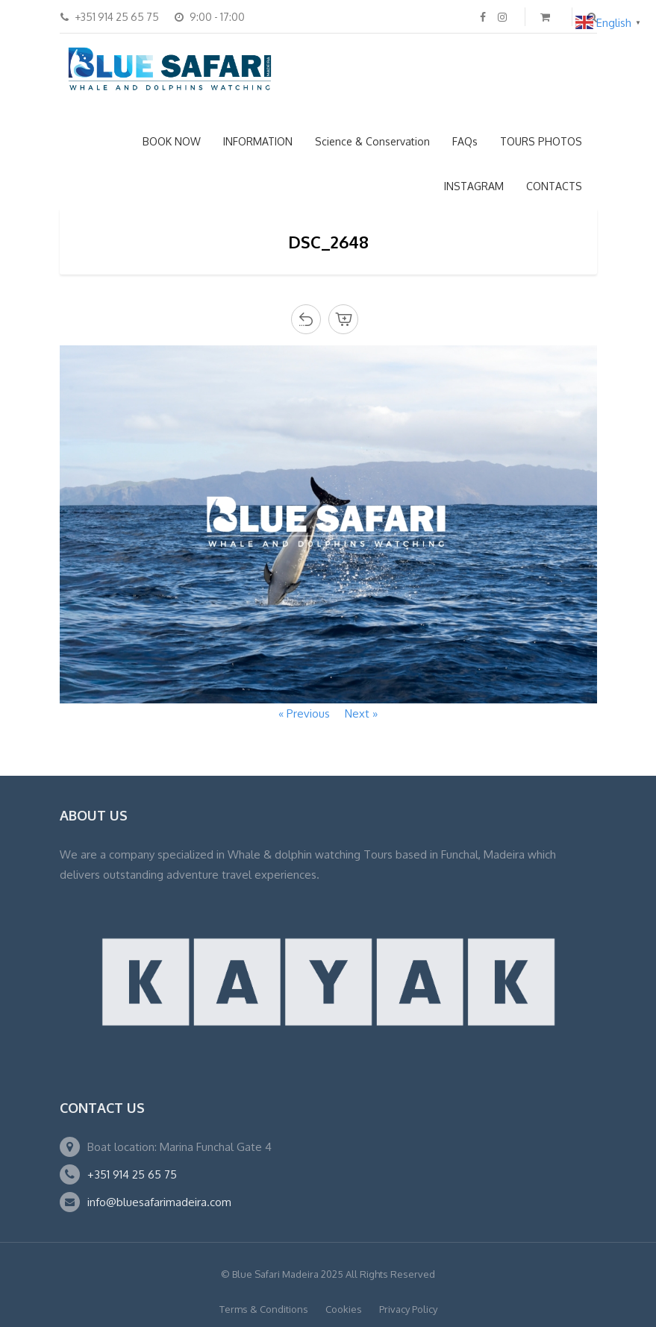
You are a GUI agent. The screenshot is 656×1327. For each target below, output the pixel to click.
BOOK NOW (172, 141)
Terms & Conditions (263, 1309)
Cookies (343, 1309)
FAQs (465, 141)
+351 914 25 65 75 (132, 1174)
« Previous (304, 713)
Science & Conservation (372, 141)
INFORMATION (258, 141)
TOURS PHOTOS (541, 141)
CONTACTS (554, 186)
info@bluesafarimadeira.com (159, 1202)
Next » (361, 713)
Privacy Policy (408, 1309)
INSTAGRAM (474, 186)
